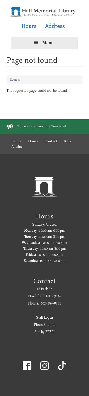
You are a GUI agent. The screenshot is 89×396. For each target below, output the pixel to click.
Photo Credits (44, 325)
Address (55, 26)
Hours (28, 26)
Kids (67, 141)
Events (15, 79)
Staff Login (44, 317)
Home (16, 141)
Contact (50, 141)
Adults (16, 146)
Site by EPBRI (44, 332)
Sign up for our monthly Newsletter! (41, 126)
